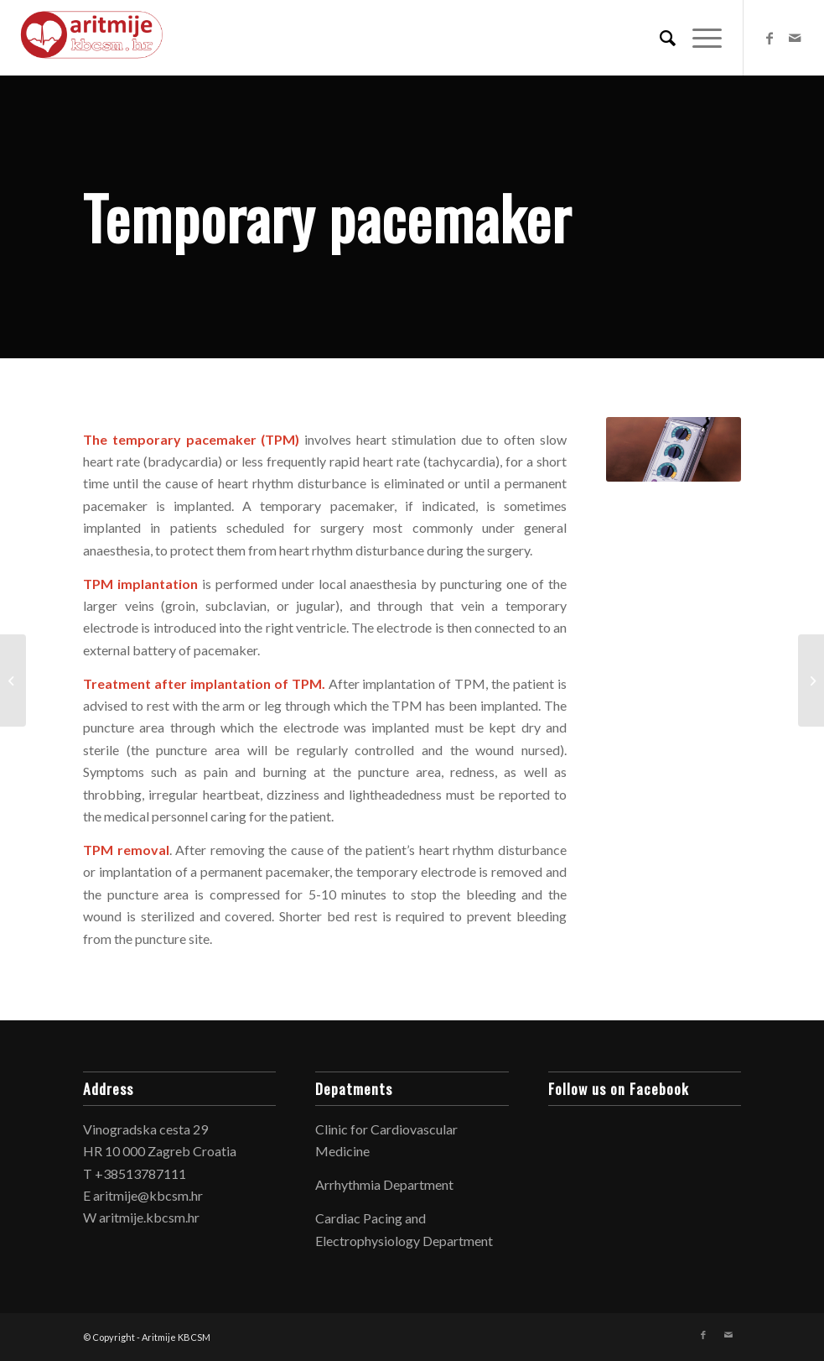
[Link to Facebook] (769, 37)
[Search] (659, 38)
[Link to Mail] (794, 37)
